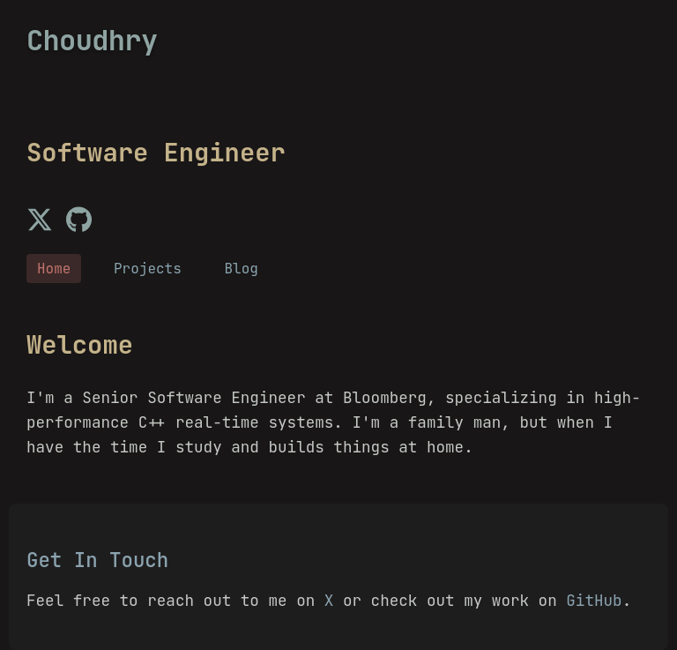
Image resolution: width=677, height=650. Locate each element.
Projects (148, 268)
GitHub (593, 600)
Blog (240, 268)
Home (54, 268)
